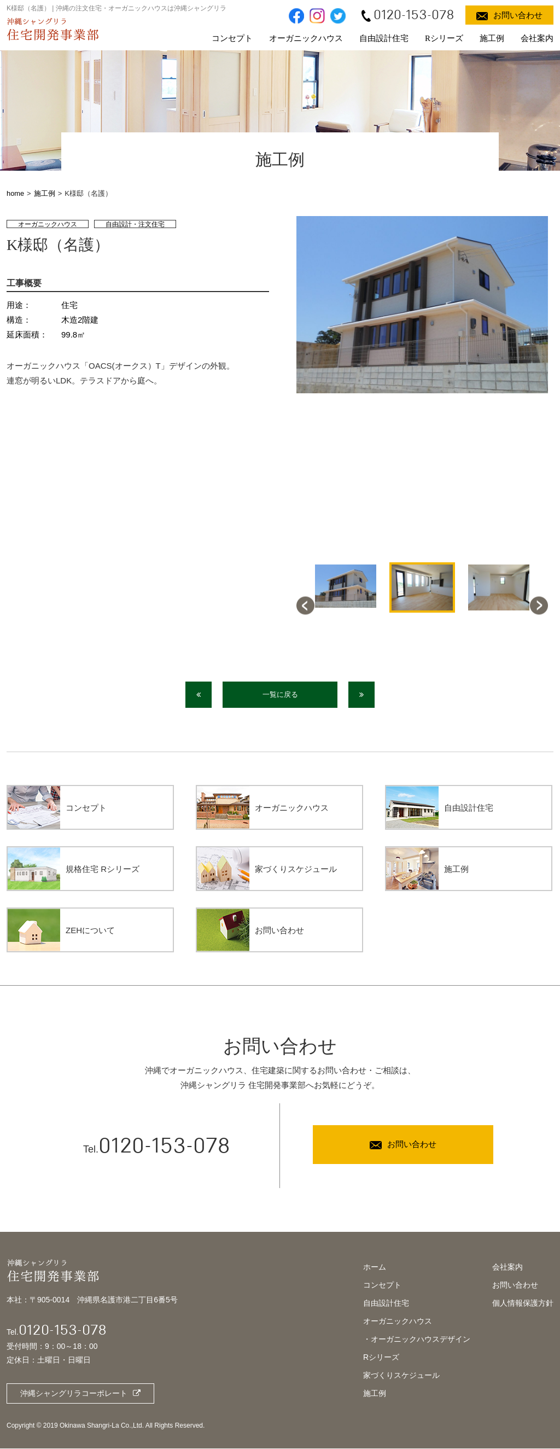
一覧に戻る (280, 695)
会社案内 (537, 38)
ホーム (374, 1268)
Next (539, 605)
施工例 (492, 38)
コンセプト (232, 38)
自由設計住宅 (384, 38)
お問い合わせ (515, 1286)
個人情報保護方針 (522, 1304)
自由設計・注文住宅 (135, 224)
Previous (305, 605)
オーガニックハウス (306, 38)
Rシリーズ (444, 38)
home (16, 193)
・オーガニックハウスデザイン (416, 1340)
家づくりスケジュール (401, 1376)
